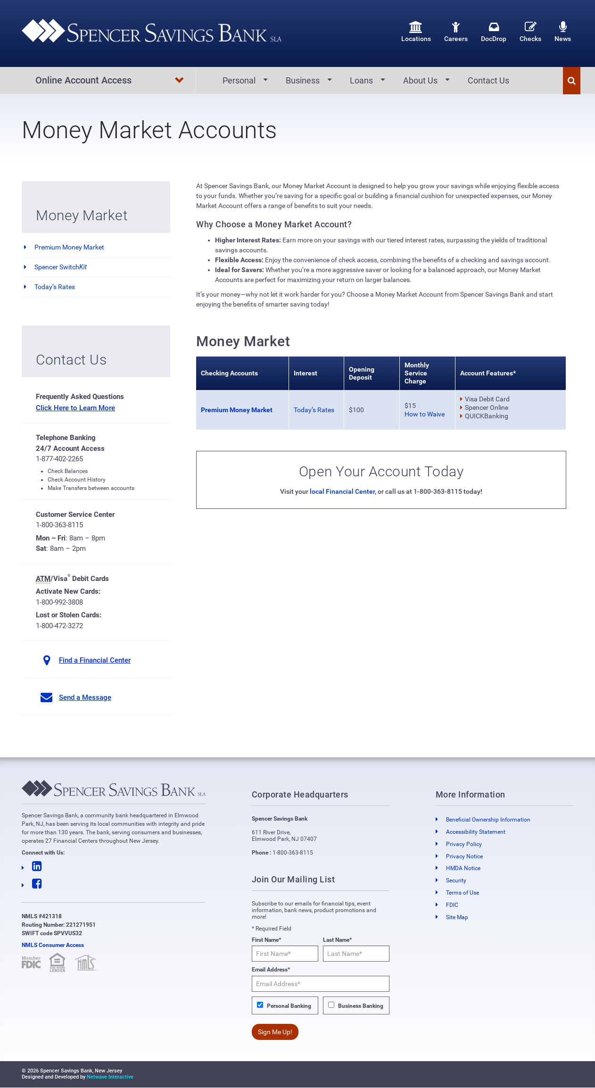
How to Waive (425, 414)
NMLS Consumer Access (53, 945)
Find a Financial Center (95, 660)
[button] (571, 80)
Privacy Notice (464, 856)
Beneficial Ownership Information (488, 820)
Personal (239, 80)
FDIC (452, 905)
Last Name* (337, 940)
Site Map (457, 917)
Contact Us (488, 80)
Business (303, 80)
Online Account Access (110, 80)
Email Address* (271, 970)
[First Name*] (285, 954)
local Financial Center (342, 492)
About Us (420, 80)
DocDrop (493, 31)
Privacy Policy (464, 844)
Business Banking (360, 1006)
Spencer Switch (60, 267)
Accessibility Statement (475, 832)
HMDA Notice (463, 868)
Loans (361, 80)
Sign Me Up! (275, 1032)
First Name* (266, 940)
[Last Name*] (356, 954)
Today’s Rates (54, 287)
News (562, 31)
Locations (416, 31)
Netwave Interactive (110, 1077)
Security (456, 881)
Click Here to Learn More (75, 408)
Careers (456, 31)
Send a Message (85, 697)
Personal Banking (289, 1006)
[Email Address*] (321, 984)
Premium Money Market (69, 247)
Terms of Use (462, 893)
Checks (530, 31)
